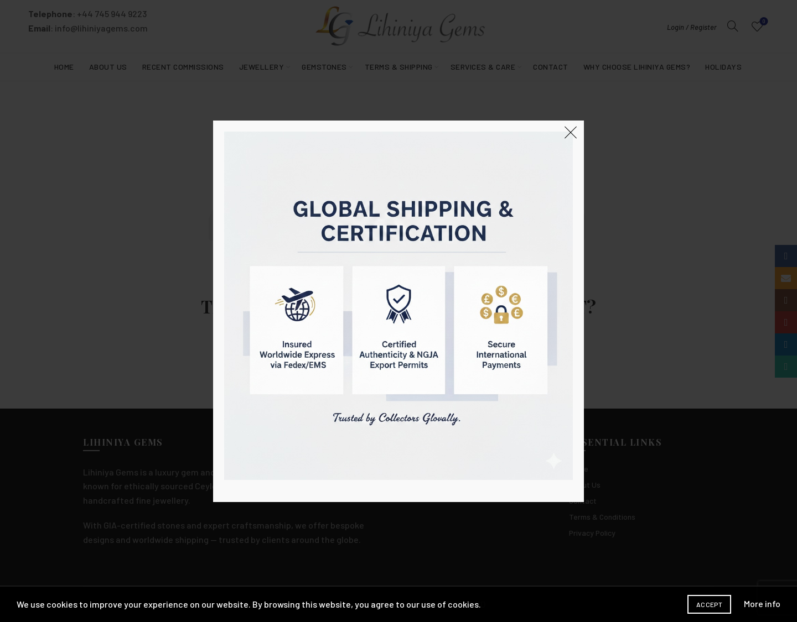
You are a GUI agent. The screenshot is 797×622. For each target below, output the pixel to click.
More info (762, 603)
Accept (709, 604)
